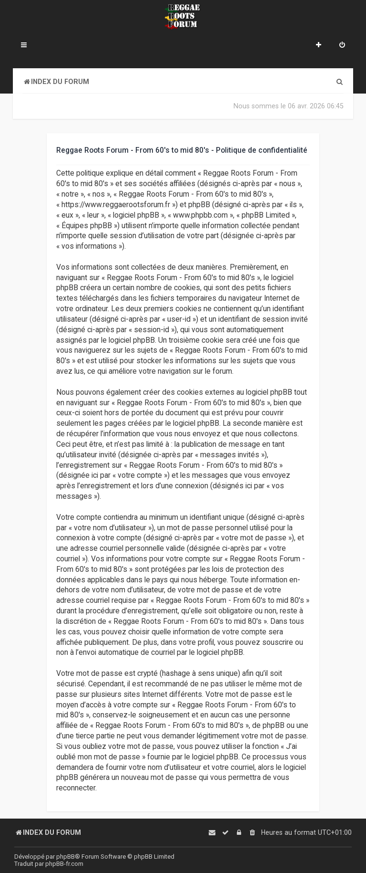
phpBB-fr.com (64, 863)
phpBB (65, 856)
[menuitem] (342, 45)
